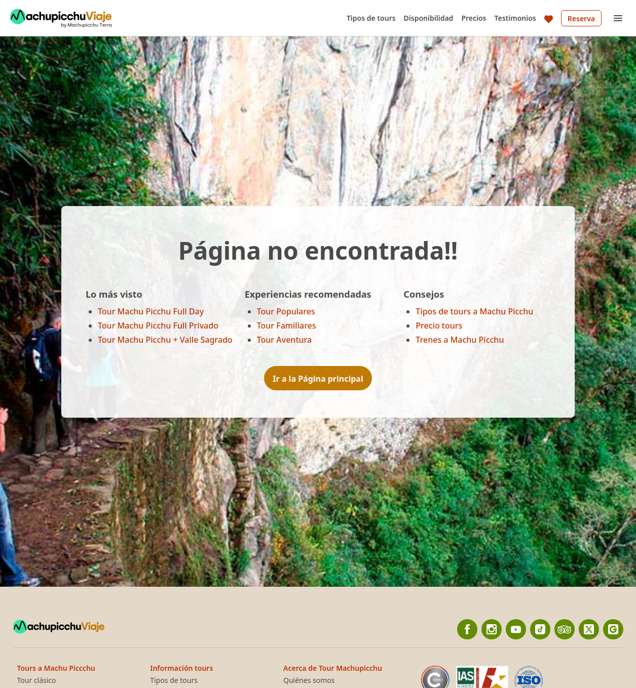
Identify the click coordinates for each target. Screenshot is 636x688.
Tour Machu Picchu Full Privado (158, 325)
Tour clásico (36, 680)
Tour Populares (286, 311)
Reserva (581, 18)
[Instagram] (491, 629)
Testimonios (515, 18)
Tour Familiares (286, 325)
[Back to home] (60, 18)
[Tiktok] (540, 629)
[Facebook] (467, 629)
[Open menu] (618, 18)
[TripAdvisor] (564, 629)
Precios (473, 18)
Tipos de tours (371, 18)
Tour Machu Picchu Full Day (151, 311)
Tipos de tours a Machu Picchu (474, 311)
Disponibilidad (429, 18)
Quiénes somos (308, 680)
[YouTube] (516, 629)
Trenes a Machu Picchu (460, 339)
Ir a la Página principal (318, 378)
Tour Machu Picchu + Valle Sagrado (165, 339)
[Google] (613, 629)
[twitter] (589, 629)
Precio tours (439, 325)
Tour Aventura (284, 339)
